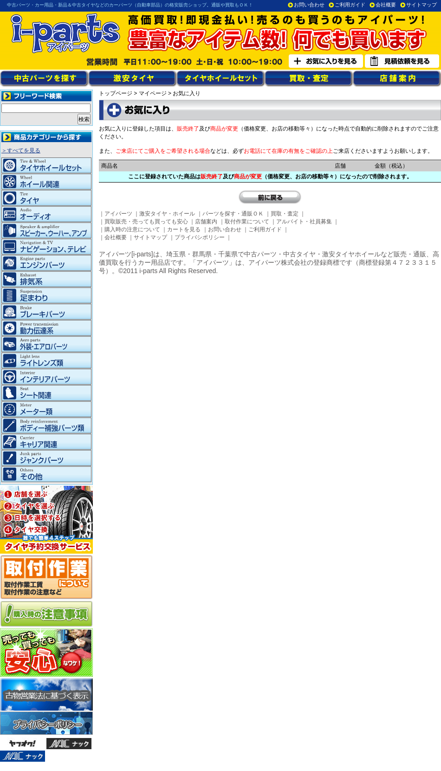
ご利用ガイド (350, 4)
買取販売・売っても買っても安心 (146, 221)
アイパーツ (118, 213)
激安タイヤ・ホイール (167, 213)
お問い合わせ (309, 4)
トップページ (115, 93)
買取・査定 (284, 213)
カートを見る (184, 229)
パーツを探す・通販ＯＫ (233, 213)
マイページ (153, 93)
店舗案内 (206, 221)
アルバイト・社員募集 (304, 221)
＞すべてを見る (20, 150)
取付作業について (247, 221)
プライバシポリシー (200, 237)
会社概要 (386, 4)
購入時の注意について (132, 229)
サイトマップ (421, 4)
